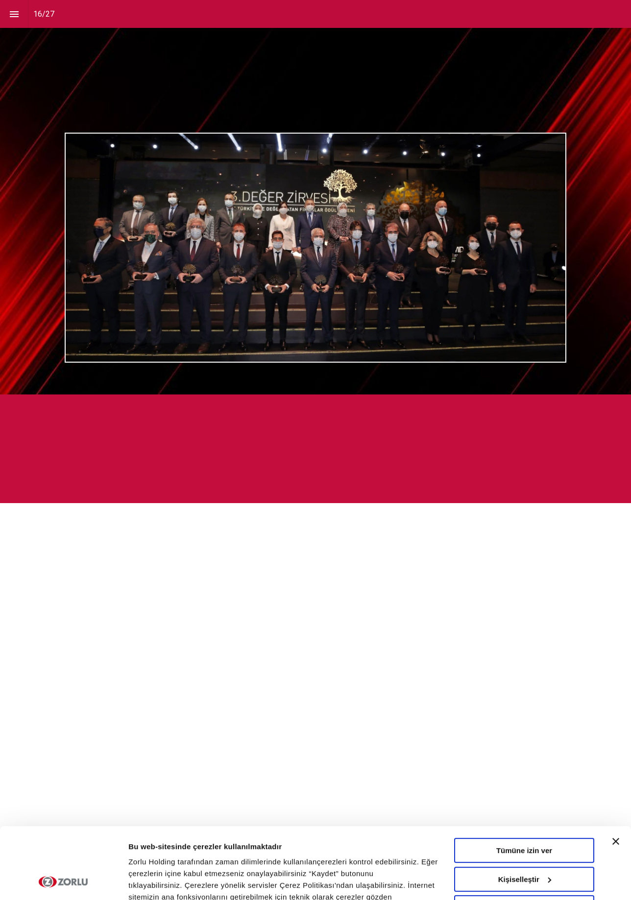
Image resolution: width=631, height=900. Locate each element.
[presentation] (315, 197)
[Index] (14, 14)
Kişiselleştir (524, 812)
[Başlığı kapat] (615, 774)
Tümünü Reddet (524, 841)
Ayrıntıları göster (158, 881)
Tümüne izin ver (524, 784)
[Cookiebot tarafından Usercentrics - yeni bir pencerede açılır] (63, 881)
